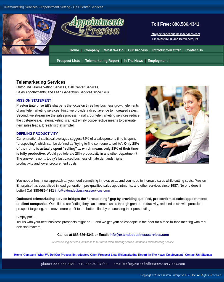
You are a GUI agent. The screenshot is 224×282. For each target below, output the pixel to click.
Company (92, 50)
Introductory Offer (166, 50)
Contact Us (194, 50)
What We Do (113, 50)
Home (74, 50)
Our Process (138, 50)
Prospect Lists (68, 61)
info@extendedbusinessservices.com (154, 264)
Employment (158, 61)
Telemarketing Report (102, 61)
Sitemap (206, 254)
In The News (133, 61)
